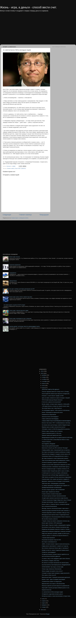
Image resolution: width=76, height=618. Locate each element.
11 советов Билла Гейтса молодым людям (52, 592)
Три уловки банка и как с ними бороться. (52, 408)
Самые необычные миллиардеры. (50, 418)
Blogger (48, 614)
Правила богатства (46, 589)
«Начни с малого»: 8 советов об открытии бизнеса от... (55, 535)
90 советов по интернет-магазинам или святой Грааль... (56, 562)
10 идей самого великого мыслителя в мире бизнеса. (55, 498)
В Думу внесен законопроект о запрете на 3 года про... (55, 546)
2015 (42, 373)
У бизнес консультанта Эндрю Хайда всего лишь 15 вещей (56, 500)
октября (44, 379)
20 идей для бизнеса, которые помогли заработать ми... (56, 554)
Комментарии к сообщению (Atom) (19, 218)
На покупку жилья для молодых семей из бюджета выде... (56, 425)
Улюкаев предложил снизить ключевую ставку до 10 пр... (56, 512)
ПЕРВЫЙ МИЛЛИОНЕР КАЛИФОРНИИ (51, 487)
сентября (44, 381)
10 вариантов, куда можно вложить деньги (52, 594)
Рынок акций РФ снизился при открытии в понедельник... (56, 393)
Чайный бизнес (13, 280)
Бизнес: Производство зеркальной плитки (52, 412)
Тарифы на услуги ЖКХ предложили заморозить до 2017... (56, 464)
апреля (44, 600)
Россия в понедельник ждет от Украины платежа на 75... (56, 468)
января (44, 607)
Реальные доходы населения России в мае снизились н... (56, 510)
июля (43, 385)
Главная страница (25, 215)
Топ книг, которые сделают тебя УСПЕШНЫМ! (53, 489)
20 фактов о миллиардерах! (49, 552)
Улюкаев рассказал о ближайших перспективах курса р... (56, 466)
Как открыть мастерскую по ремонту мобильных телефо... (56, 452)
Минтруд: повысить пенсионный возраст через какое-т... (56, 508)
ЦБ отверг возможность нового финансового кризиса (55, 458)
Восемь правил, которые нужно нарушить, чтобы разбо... (56, 404)
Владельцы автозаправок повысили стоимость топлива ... (56, 529)
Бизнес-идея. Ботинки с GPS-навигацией (52, 523)
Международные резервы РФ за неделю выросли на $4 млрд (57, 437)
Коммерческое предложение (49, 414)
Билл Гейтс (18, 168)
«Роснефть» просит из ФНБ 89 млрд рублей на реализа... (56, 429)
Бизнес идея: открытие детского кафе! (18, 310)
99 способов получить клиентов (50, 518)
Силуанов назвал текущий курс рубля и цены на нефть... (56, 470)
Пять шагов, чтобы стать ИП (49, 575)
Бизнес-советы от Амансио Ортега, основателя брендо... (56, 504)
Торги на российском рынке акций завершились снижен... (56, 460)
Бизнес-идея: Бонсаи (14, 256)
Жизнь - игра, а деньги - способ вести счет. (28, 7)
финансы (23, 168)
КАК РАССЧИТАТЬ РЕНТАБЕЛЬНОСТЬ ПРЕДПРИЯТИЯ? (56, 564)
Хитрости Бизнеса (46, 441)
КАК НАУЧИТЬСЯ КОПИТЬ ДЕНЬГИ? (51, 556)
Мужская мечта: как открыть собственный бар (53, 583)
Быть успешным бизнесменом (49, 506)
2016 (42, 371)
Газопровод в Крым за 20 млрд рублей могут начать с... (55, 456)
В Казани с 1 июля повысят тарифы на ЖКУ (53, 395)
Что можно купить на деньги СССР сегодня (14, 304)
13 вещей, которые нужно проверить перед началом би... (56, 573)
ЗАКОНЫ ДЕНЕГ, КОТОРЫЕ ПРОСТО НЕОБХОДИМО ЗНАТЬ (24, 326)
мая (43, 598)
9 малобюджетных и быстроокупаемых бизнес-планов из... (56, 516)
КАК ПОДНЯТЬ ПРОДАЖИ (48, 443)
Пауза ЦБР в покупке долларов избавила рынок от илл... (56, 587)
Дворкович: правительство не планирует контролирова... (56, 481)
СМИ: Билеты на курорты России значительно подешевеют (56, 477)
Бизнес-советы (11, 168)
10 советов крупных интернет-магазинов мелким (54, 495)
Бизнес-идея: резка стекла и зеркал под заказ (20, 296)
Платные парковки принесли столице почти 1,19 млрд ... (56, 391)
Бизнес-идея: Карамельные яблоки (50, 491)
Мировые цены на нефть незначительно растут (53, 427)
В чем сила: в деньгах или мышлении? (51, 402)
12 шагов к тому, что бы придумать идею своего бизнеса (56, 558)
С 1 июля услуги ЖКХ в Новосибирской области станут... (56, 439)
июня (43, 387)
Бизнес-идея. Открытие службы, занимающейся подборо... (56, 525)
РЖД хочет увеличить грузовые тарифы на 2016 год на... (56, 533)
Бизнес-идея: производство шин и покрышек (20, 318)
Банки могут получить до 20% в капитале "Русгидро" (55, 447)
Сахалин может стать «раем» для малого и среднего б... (56, 479)
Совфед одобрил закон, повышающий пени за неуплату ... (56, 450)
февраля (44, 605)
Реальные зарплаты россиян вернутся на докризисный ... (56, 585)
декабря (44, 375)
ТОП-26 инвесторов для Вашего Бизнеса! (52, 399)
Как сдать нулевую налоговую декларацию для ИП (21, 288)
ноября (44, 377)
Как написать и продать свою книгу (50, 560)
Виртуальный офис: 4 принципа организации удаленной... (56, 577)
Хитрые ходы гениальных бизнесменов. (52, 569)
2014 (42, 609)
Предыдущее (44, 215)
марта (43, 602)
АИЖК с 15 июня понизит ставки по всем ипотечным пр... (56, 544)
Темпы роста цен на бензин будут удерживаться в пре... (56, 475)
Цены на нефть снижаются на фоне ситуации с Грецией (56, 397)
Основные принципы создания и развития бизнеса (54, 462)
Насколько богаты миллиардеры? (50, 416)
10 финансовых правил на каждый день (52, 581)
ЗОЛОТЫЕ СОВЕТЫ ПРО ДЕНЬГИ (50, 389)
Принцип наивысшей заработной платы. (52, 435)
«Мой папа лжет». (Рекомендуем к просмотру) (53, 483)
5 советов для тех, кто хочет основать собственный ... (55, 473)
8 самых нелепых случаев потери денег (52, 493)
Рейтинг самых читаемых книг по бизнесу (52, 431)
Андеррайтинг (12, 272)
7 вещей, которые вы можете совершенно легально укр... (56, 521)
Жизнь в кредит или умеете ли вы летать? (52, 571)
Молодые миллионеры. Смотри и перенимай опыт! (54, 502)
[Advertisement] (15, 29)
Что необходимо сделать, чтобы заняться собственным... (56, 410)
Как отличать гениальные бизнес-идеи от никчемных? (55, 548)
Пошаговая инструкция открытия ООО (51, 539)
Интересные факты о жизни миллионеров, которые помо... (56, 596)
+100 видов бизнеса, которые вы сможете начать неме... (56, 406)
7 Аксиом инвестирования (48, 537)
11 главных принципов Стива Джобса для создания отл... (56, 485)
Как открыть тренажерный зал (49, 541)
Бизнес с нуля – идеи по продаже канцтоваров (53, 579)
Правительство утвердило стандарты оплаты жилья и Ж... (56, 454)
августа (44, 383)
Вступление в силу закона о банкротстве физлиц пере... (56, 527)
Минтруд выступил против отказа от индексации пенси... (56, 514)
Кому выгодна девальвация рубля (50, 445)
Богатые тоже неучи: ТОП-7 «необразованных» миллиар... (56, 422)
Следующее (7, 215)
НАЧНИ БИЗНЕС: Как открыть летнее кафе (52, 566)
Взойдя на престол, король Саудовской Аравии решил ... (56, 550)
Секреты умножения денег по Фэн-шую (51, 433)
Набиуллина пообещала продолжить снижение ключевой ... (57, 531)
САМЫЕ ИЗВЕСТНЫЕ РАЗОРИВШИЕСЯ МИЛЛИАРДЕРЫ (56, 420)
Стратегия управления (14, 264)
